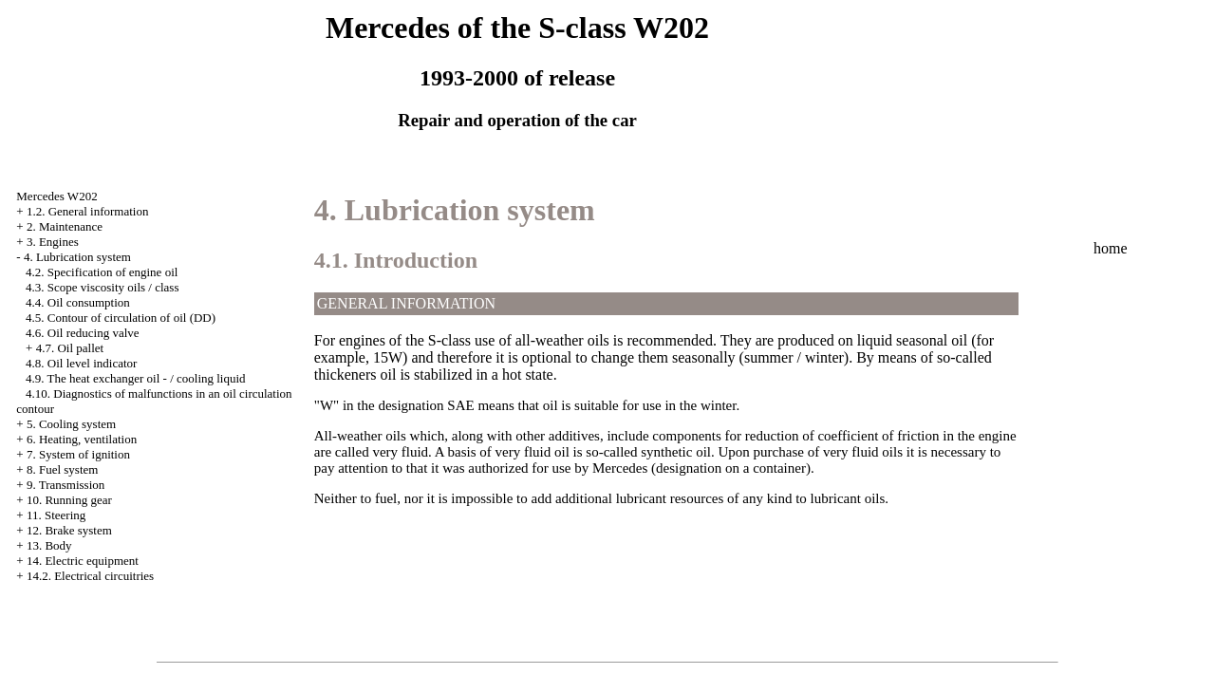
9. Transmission (65, 485)
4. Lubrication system (77, 257)
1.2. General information (88, 211)
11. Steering (56, 515)
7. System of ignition (78, 454)
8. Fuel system (62, 469)
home (1111, 248)
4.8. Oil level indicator (81, 363)
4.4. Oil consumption (78, 302)
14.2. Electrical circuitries (90, 576)
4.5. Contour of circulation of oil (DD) (120, 317)
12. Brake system (69, 530)
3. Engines (53, 241)
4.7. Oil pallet (70, 348)
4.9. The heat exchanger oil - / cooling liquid (136, 378)
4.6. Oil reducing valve (83, 333)
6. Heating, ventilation (82, 439)
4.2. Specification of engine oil (102, 272)
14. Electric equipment (83, 560)
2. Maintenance (65, 226)
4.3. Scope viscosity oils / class (102, 287)
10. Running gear (69, 500)
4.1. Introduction (395, 260)
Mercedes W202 (56, 196)
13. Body (49, 545)
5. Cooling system (71, 424)
